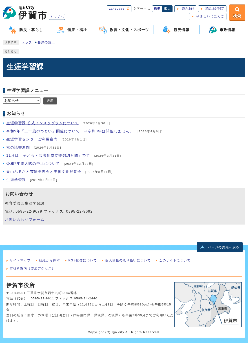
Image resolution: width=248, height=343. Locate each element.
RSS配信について (82, 260)
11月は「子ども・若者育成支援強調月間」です (48, 155)
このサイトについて (174, 260)
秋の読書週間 (18, 147)
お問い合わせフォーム (24, 219)
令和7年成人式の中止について (33, 163)
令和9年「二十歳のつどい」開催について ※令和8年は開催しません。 (70, 131)
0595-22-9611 (42, 298)
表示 (50, 100)
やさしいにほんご (210, 16)
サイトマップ (20, 260)
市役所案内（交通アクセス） (32, 268)
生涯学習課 (16, 180)
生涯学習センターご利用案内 (32, 139)
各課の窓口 (46, 42)
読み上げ (188, 8)
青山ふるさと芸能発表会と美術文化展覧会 (43, 172)
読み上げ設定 (215, 8)
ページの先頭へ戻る (223, 247)
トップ (27, 42)
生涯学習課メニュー (27, 90)
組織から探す (49, 260)
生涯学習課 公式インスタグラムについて (42, 123)
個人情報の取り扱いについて (128, 260)
